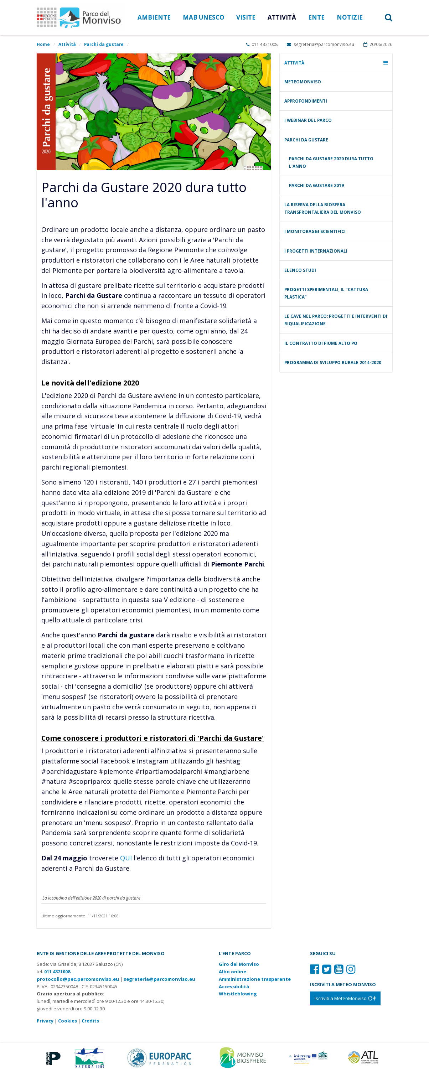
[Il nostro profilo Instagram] (351, 969)
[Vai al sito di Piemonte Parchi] (52, 1057)
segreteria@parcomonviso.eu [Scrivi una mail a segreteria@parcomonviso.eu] (320, 44)
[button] (380, 17)
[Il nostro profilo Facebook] (314, 969)
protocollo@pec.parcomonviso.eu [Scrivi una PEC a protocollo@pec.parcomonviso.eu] (78, 979)
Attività (67, 44)
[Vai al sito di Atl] (365, 1057)
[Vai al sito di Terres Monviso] (308, 1057)
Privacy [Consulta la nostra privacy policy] (45, 1020)
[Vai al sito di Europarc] (160, 1057)
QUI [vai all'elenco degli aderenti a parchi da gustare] (126, 858)
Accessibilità (234, 986)
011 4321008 (262, 44)
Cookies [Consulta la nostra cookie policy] (67, 1020)
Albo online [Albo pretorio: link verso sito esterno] (232, 971)
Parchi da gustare (104, 44)
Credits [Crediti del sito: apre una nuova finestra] (90, 1020)
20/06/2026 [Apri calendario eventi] (377, 44)
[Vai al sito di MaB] (244, 1057)
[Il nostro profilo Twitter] (326, 969)
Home (43, 44)
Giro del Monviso (239, 964)
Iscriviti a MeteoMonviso (345, 998)
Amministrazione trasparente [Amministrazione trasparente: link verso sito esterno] (255, 979)
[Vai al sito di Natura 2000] (89, 1057)
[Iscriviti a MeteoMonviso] (345, 998)
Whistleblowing (238, 993)
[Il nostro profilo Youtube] (338, 969)
